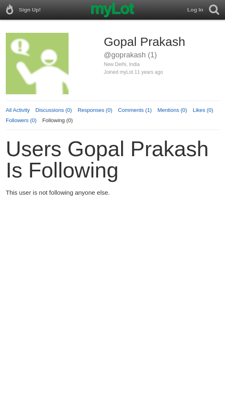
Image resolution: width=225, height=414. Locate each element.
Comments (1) (135, 110)
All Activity (18, 110)
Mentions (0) (172, 110)
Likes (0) (203, 110)
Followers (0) (21, 120)
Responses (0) (95, 110)
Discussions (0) (53, 110)
